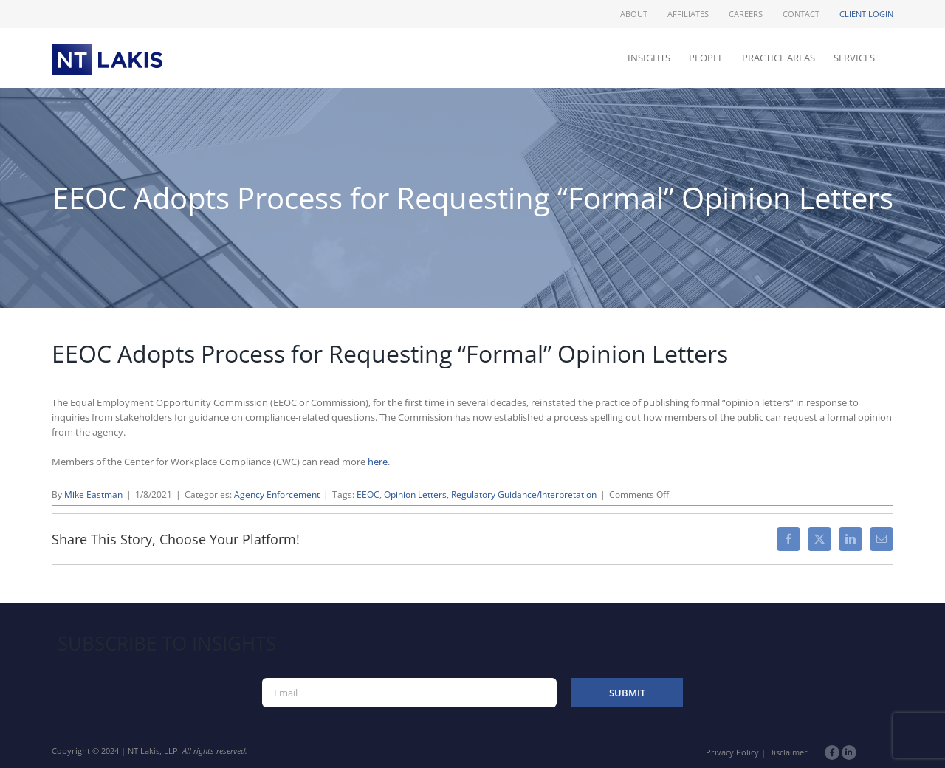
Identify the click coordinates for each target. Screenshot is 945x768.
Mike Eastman (93, 494)
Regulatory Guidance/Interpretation (524, 494)
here (378, 461)
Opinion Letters (415, 494)
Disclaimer (788, 752)
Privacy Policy (732, 752)
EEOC (368, 494)
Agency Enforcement (277, 494)
